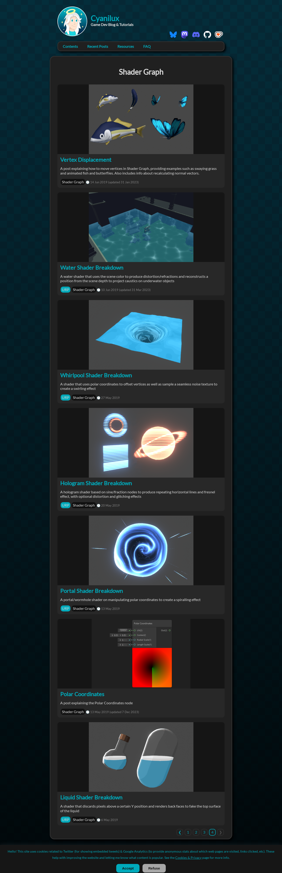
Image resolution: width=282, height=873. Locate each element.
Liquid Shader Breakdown (91, 797)
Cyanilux (105, 18)
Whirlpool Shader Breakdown (96, 375)
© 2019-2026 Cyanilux (141, 849)
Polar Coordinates (82, 694)
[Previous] (179, 832)
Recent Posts (97, 46)
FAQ (147, 46)
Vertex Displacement (85, 159)
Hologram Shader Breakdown (96, 483)
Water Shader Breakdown (91, 267)
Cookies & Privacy (145, 858)
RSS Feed (167, 858)
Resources (125, 46)
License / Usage (119, 858)
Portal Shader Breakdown (91, 590)
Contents (70, 46)
